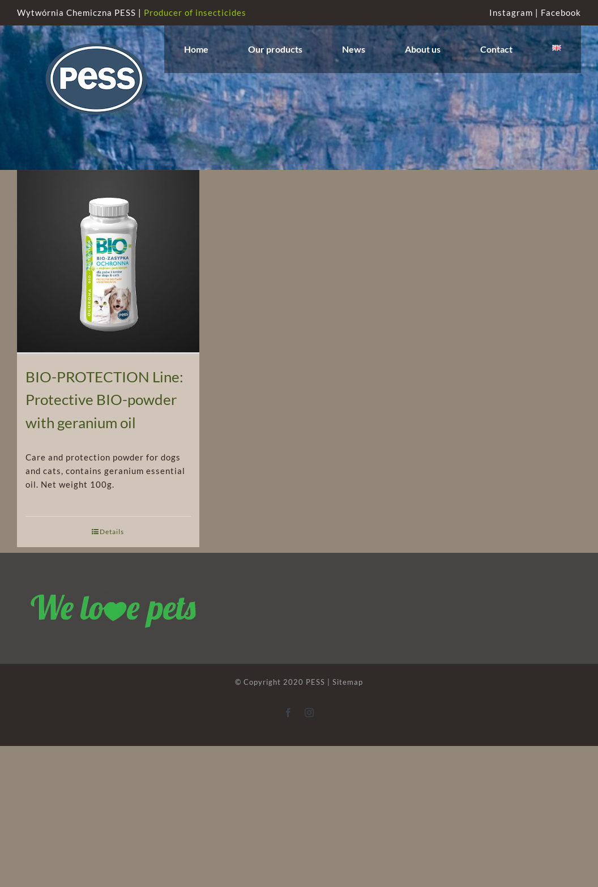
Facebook (561, 12)
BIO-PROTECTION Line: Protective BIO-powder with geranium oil (104, 400)
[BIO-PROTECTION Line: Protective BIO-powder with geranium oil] (108, 262)
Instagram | (515, 12)
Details (112, 531)
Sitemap (347, 681)
